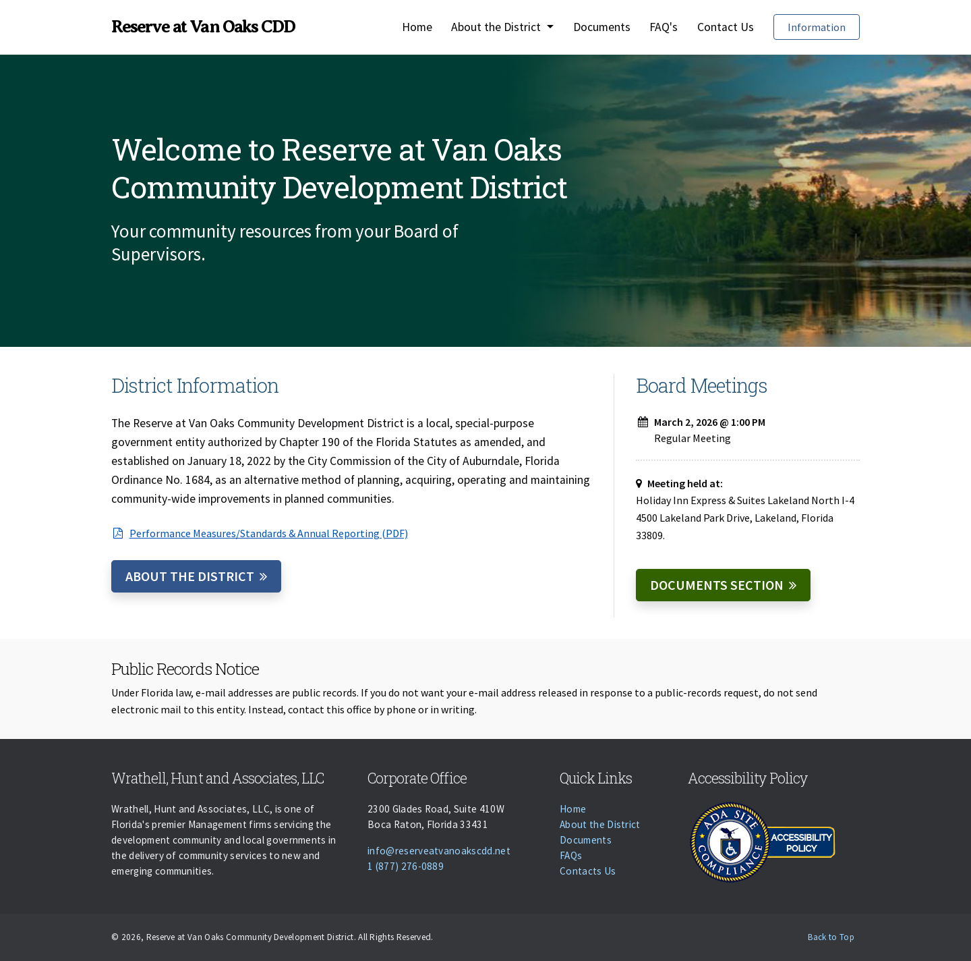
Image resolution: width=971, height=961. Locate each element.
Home (417, 27)
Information (817, 27)
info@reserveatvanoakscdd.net (438, 850)
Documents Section (717, 584)
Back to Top (831, 937)
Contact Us (725, 27)
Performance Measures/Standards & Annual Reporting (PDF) (259, 533)
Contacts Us (588, 870)
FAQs (571, 855)
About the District (189, 576)
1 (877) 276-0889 (405, 866)
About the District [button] (497, 27)
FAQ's (663, 27)
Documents (601, 27)
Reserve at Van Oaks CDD (203, 26)
